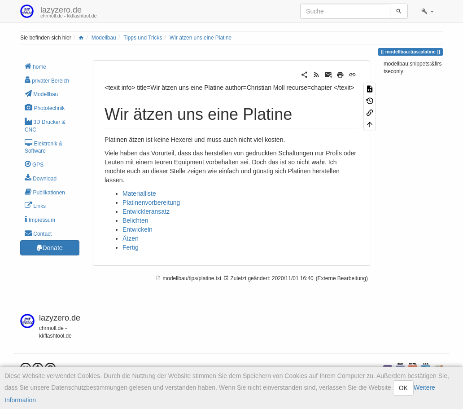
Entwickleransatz (146, 211)
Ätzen (130, 238)
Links (35, 205)
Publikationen (45, 192)
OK (403, 387)
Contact (38, 233)
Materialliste (139, 193)
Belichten (135, 220)
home (35, 66)
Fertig (130, 247)
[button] (428, 11)
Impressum (40, 219)
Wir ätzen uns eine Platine (201, 38)
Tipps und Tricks (142, 38)
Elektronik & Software (43, 146)
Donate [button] (49, 247)
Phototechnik (45, 107)
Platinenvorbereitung (151, 202)
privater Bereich (47, 80)
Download (41, 178)
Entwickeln (137, 229)
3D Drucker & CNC (45, 125)
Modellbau (104, 38)
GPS (34, 164)
